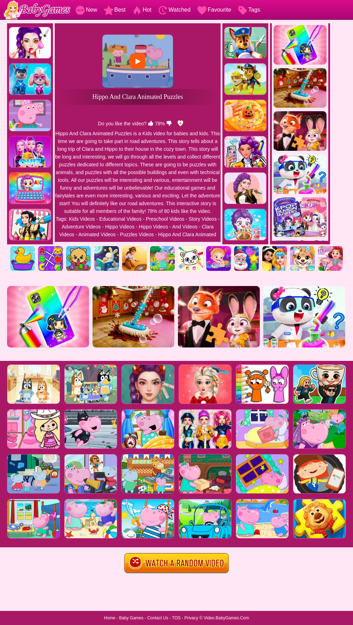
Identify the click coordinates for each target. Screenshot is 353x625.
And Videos (184, 227)
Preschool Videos (165, 219)
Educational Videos (120, 219)
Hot (141, 10)
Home (109, 617)
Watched (174, 10)
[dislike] (169, 123)
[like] (151, 123)
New (86, 10)
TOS (176, 617)
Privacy (191, 617)
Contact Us (157, 617)
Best (115, 10)
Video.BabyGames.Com (226, 617)
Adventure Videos (81, 227)
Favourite (214, 10)
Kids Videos (82, 219)
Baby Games (131, 617)
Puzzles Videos (137, 234)
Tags (249, 10)
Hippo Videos (119, 227)
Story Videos (203, 219)
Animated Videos (97, 234)
